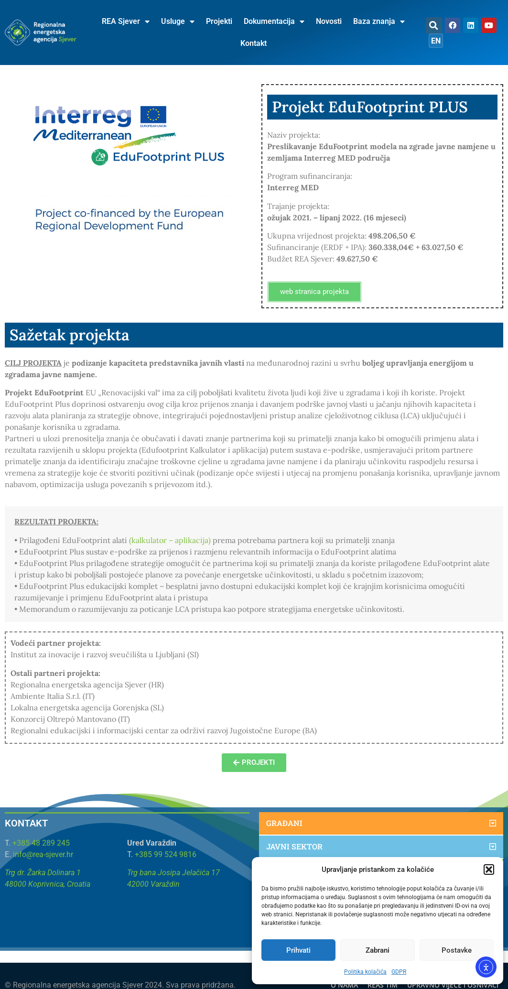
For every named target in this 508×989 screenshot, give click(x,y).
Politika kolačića (365, 971)
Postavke (457, 950)
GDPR (398, 971)
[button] (489, 869)
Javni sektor (294, 846)
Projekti (219, 21)
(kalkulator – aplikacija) (170, 540)
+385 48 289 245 (41, 843)
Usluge (178, 21)
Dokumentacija (274, 21)
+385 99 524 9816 (165, 854)
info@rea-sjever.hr (43, 854)
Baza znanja (379, 21)
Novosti (329, 21)
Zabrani (377, 950)
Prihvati (298, 950)
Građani (284, 823)
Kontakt (253, 43)
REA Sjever (126, 21)
